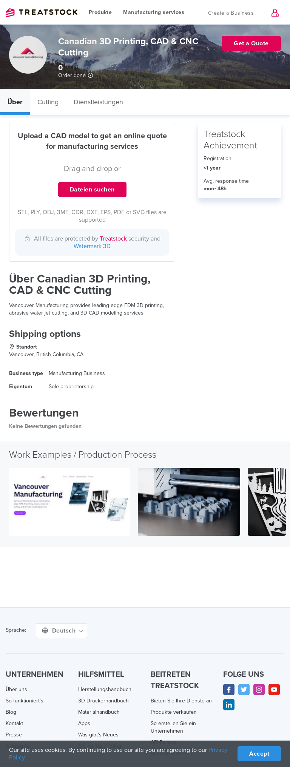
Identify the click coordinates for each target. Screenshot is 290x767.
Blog (11, 712)
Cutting (48, 102)
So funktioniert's (24, 701)
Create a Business (231, 13)
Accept (259, 754)
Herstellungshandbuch (104, 689)
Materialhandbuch (99, 712)
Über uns (16, 689)
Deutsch (62, 630)
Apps (84, 723)
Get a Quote (251, 43)
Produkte (100, 12)
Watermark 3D (92, 246)
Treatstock (41, 12)
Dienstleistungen (98, 102)
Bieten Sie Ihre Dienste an (181, 701)
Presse (14, 735)
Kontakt (14, 723)
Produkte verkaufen (174, 712)
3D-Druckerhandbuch (103, 701)
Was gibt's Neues (98, 735)
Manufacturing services (153, 12)
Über (15, 102)
